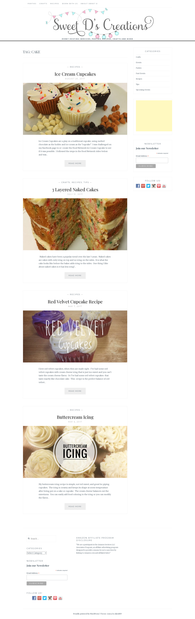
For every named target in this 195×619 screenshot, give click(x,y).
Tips (86, 182)
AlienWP (118, 614)
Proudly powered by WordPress (86, 614)
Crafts (43, 3)
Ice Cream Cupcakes (75, 74)
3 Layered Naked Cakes (75, 189)
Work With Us (70, 3)
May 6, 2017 (75, 422)
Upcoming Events (143, 90)
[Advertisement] (154, 115)
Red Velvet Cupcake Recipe (75, 301)
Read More (76, 164)
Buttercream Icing (75, 417)
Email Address (142, 156)
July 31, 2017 (75, 194)
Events (139, 63)
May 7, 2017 (75, 306)
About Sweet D (89, 3)
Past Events (140, 73)
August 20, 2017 (75, 79)
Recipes (54, 3)
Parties (32, 3)
